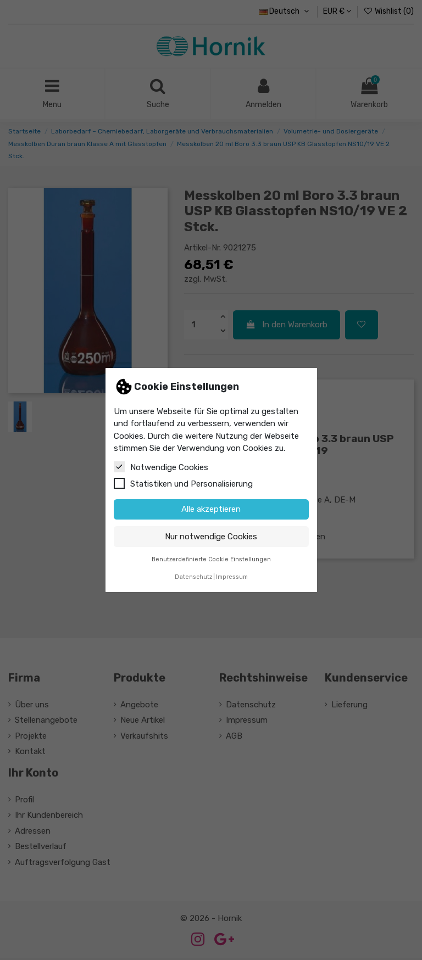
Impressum (232, 577)
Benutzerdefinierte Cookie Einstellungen (211, 559)
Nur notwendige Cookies (211, 537)
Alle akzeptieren (211, 509)
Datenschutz (193, 577)
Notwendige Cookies (161, 466)
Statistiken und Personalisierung (183, 483)
